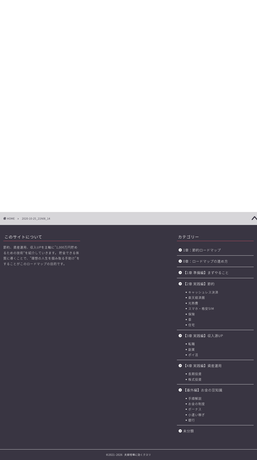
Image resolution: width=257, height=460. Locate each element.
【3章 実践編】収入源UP (203, 335)
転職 (191, 343)
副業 (191, 349)
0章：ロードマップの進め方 (205, 261)
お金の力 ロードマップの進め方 (170, 31)
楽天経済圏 (196, 297)
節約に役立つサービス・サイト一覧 (237, 31)
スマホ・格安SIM (201, 308)
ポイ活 (193, 354)
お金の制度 (196, 403)
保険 (191, 314)
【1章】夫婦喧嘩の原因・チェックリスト (50, 31)
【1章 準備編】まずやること (206, 272)
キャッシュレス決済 (203, 292)
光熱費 (193, 303)
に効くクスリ (129, 12)
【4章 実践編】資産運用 (202, 365)
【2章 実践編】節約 (199, 283)
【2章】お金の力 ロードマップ (80, 31)
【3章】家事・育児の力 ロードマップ (110, 31)
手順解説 (195, 398)
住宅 (191, 324)
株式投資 (195, 379)
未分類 (188, 430)
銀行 (191, 420)
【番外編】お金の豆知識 (202, 389)
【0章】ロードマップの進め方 (19, 31)
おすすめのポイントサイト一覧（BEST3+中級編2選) (203, 31)
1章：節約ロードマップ (203, 249)
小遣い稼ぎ (196, 414)
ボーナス (195, 409)
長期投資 (195, 373)
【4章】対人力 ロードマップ (141, 31)
